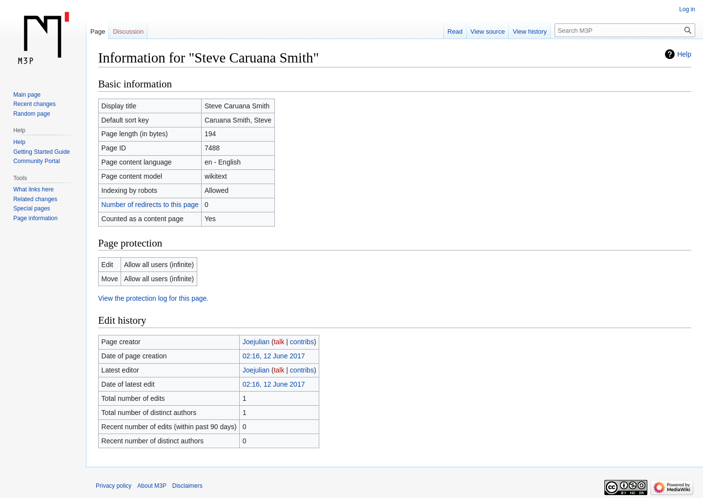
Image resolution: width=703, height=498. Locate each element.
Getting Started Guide (41, 151)
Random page (31, 113)
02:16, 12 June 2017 (274, 356)
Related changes (35, 199)
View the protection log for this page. (153, 298)
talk (279, 342)
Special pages (31, 208)
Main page (27, 94)
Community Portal (36, 161)
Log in (687, 9)
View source (488, 31)
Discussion (128, 31)
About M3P (151, 485)
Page (97, 31)
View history (530, 31)
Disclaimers (187, 485)
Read (455, 31)
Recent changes (34, 104)
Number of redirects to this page (150, 204)
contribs (302, 342)
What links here (33, 189)
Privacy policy (113, 485)
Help (684, 54)
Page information (35, 218)
